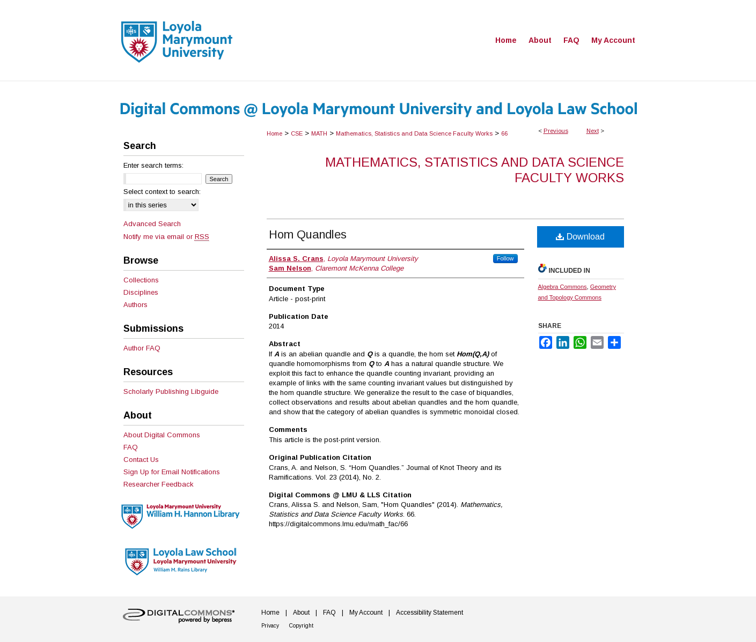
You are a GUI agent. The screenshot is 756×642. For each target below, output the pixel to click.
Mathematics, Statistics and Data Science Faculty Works (414, 133)
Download (580, 236)
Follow (505, 258)
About (301, 612)
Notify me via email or (166, 237)
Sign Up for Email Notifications (171, 472)
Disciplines (140, 292)
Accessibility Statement (429, 612)
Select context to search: (162, 192)
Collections (141, 280)
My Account (366, 612)
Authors (135, 305)
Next (592, 131)
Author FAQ (141, 348)
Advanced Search (152, 224)
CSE (297, 133)
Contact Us (141, 460)
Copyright (301, 626)
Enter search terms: (153, 165)
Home (274, 133)
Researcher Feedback (158, 484)
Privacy (270, 626)
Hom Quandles (308, 234)
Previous (556, 131)
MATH (319, 133)
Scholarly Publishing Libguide (170, 391)
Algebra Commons (562, 286)
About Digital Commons (161, 435)
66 (504, 133)
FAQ (130, 447)
